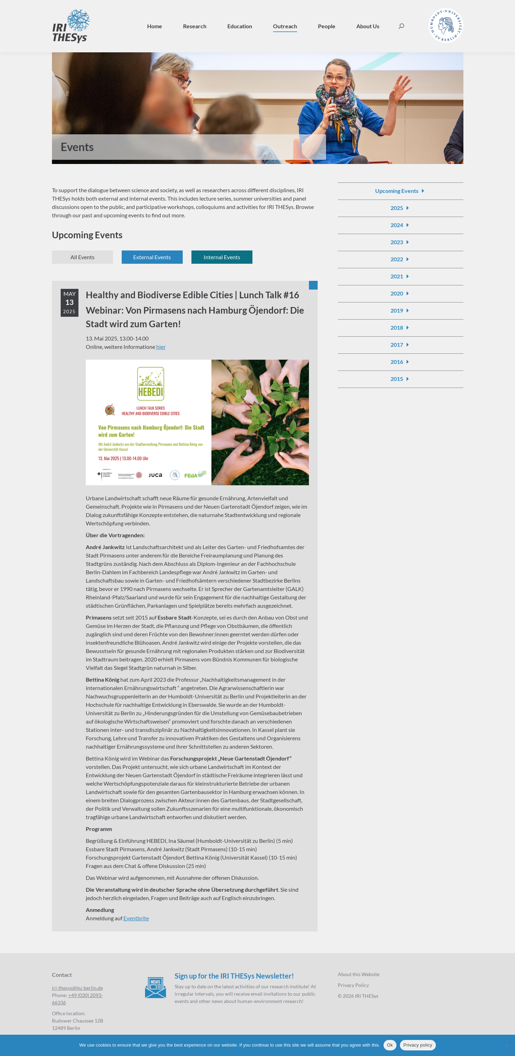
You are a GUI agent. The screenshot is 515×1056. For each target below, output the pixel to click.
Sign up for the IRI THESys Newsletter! (234, 976)
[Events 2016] (400, 362)
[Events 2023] (400, 242)
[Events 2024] (400, 225)
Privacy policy (417, 1045)
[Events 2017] (400, 345)
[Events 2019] (400, 310)
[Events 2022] (400, 259)
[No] (506, 1045)
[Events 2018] (400, 327)
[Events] (82, 257)
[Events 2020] (400, 293)
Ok (390, 1045)
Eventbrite (136, 918)
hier (161, 346)
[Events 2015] (400, 379)
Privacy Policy (353, 985)
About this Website (358, 974)
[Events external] (152, 257)
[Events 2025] (400, 208)
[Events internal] (221, 257)
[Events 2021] (400, 276)
